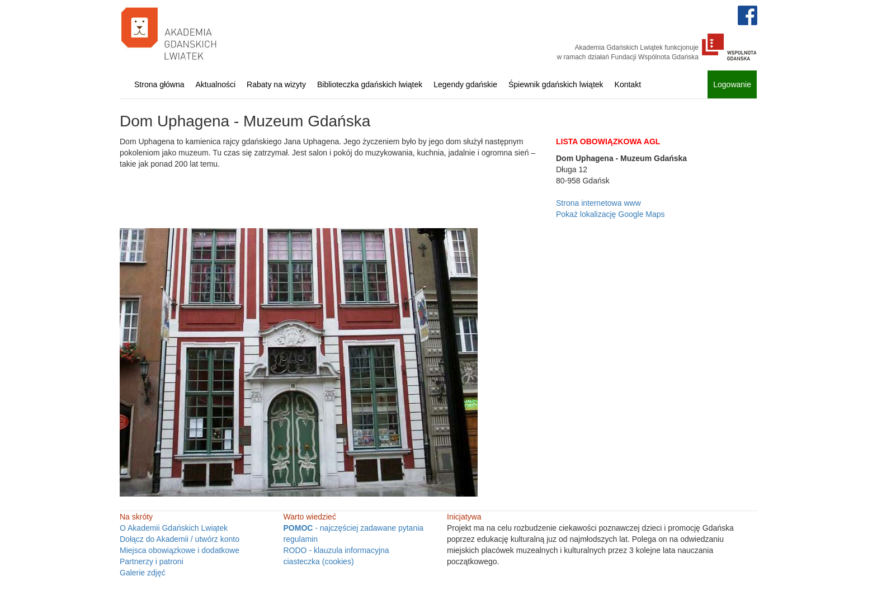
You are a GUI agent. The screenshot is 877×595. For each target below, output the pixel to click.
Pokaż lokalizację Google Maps (610, 214)
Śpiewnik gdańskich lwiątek (555, 84)
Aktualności (216, 84)
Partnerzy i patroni (151, 561)
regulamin (301, 539)
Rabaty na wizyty (276, 84)
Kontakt (628, 84)
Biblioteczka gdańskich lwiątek (369, 84)
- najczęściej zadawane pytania (354, 527)
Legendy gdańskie (465, 84)
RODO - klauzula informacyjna (336, 550)
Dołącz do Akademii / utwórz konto (179, 539)
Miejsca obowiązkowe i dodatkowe (179, 550)
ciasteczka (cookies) (319, 561)
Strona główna (159, 84)
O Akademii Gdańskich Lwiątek (174, 527)
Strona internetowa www (598, 203)
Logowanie (732, 84)
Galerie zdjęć (143, 572)
